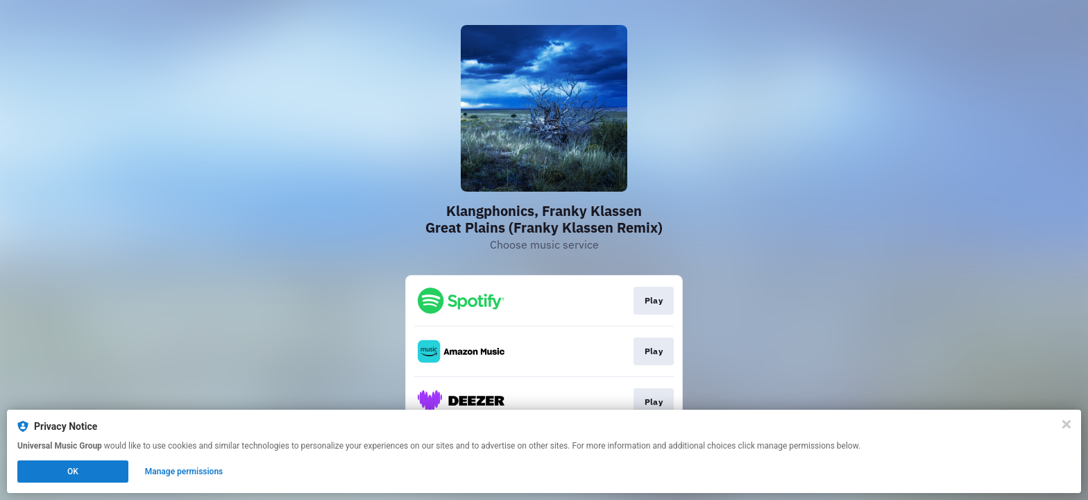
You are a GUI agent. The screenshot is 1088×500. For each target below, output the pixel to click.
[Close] (1066, 424)
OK (72, 471)
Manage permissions (184, 471)
